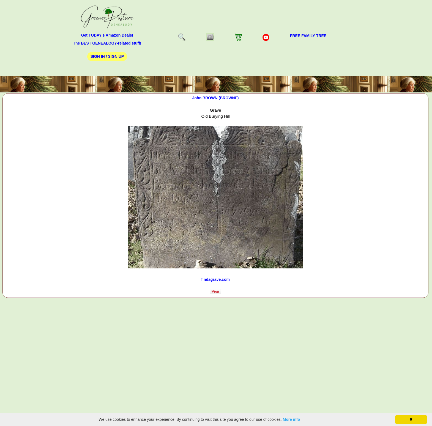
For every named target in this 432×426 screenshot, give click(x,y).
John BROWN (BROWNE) (215, 98)
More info (291, 419)
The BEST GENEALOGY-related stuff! (107, 43)
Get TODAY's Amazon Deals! (107, 35)
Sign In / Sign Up (107, 56)
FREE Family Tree (308, 36)
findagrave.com (215, 279)
